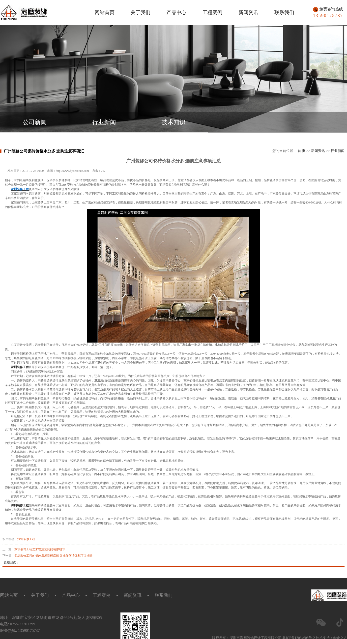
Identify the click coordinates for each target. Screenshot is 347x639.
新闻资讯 (248, 12)
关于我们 (140, 12)
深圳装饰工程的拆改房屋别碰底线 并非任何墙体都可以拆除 (53, 555)
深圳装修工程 (26, 539)
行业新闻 (104, 122)
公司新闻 (35, 122)
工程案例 (212, 12)
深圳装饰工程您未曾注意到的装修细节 (39, 549)
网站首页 (105, 12)
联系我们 (284, 12)
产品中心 (176, 12)
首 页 (302, 151)
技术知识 (173, 122)
